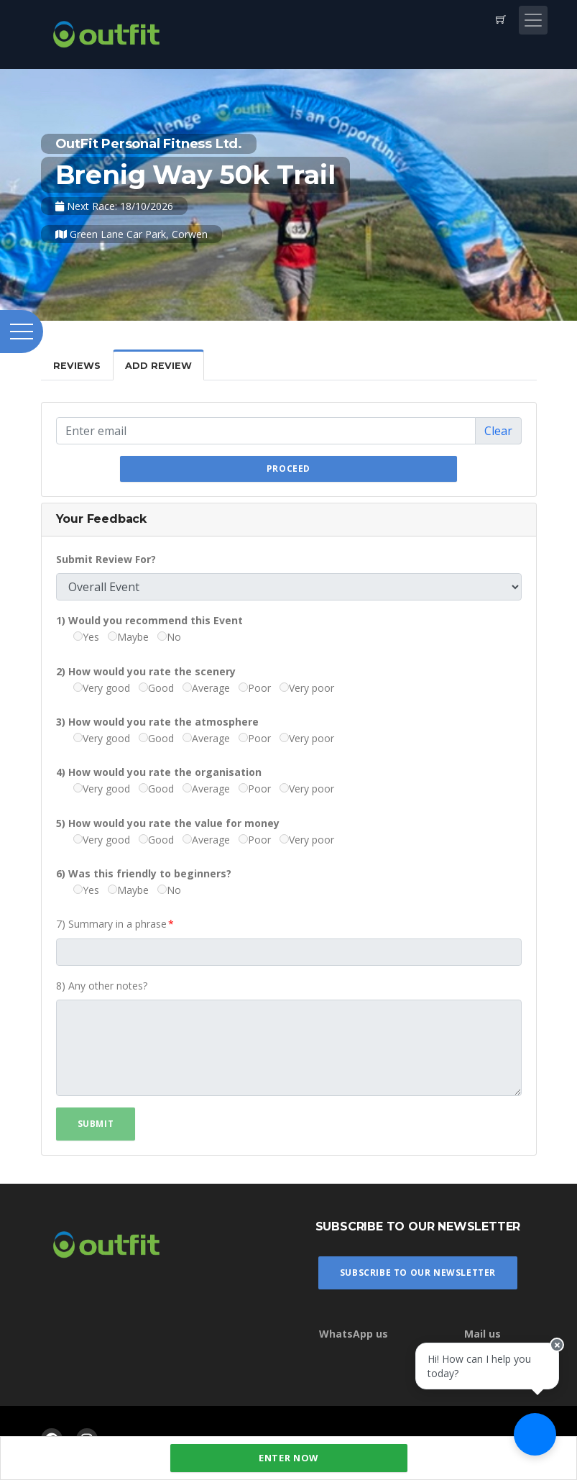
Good (156, 688)
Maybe (128, 637)
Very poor (307, 688)
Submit (96, 1124)
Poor (255, 688)
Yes (86, 637)
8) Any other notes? (101, 985)
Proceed (288, 468)
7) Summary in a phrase (111, 924)
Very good (101, 688)
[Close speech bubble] (553, 1356)
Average (206, 688)
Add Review (158, 365)
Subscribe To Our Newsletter (418, 1272)
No (169, 637)
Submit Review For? (106, 559)
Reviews (77, 365)
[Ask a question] (533, 1436)
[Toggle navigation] (533, 20)
